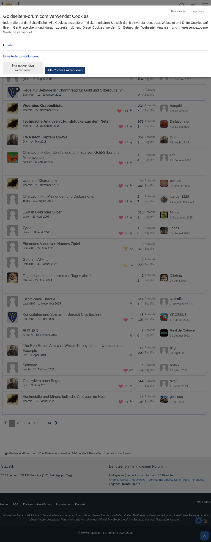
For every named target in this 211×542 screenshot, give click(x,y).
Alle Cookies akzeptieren (64, 70)
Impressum (198, 11)
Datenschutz (178, 11)
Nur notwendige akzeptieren (23, 68)
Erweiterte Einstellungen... (22, 56)
